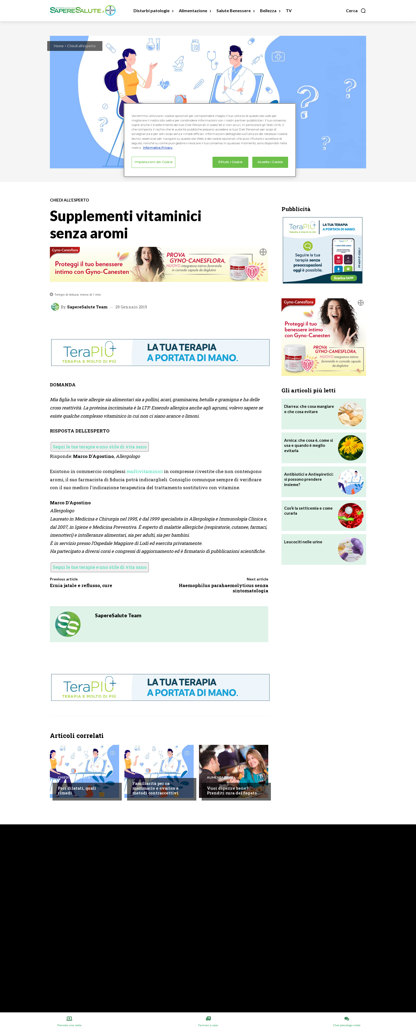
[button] (356, 10)
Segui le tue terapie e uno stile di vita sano (100, 447)
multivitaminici (145, 471)
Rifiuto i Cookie (230, 162)
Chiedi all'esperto (81, 45)
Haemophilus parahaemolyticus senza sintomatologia (223, 588)
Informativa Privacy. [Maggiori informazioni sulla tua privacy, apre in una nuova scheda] (158, 148)
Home (59, 45)
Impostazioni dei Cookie (153, 162)
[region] (210, 140)
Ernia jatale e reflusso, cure (81, 585)
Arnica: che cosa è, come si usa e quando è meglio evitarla (308, 445)
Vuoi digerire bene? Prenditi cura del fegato (232, 790)
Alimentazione (220, 777)
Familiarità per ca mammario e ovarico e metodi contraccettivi (155, 788)
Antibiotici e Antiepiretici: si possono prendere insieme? (308, 479)
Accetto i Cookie (270, 162)
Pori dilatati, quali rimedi (77, 790)
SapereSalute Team (87, 307)
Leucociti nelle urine (303, 541)
